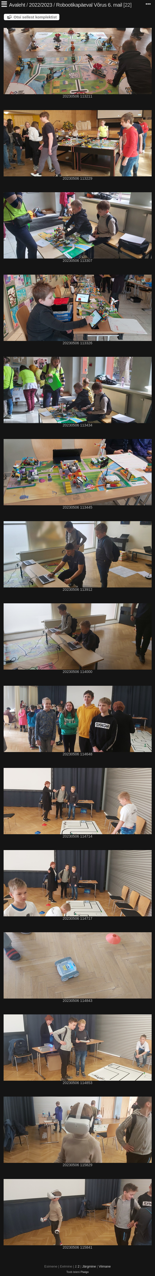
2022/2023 (40, 5)
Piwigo (84, 1271)
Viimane (105, 1266)
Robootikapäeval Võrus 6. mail (89, 5)
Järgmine (89, 1266)
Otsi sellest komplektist (35, 17)
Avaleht (17, 5)
